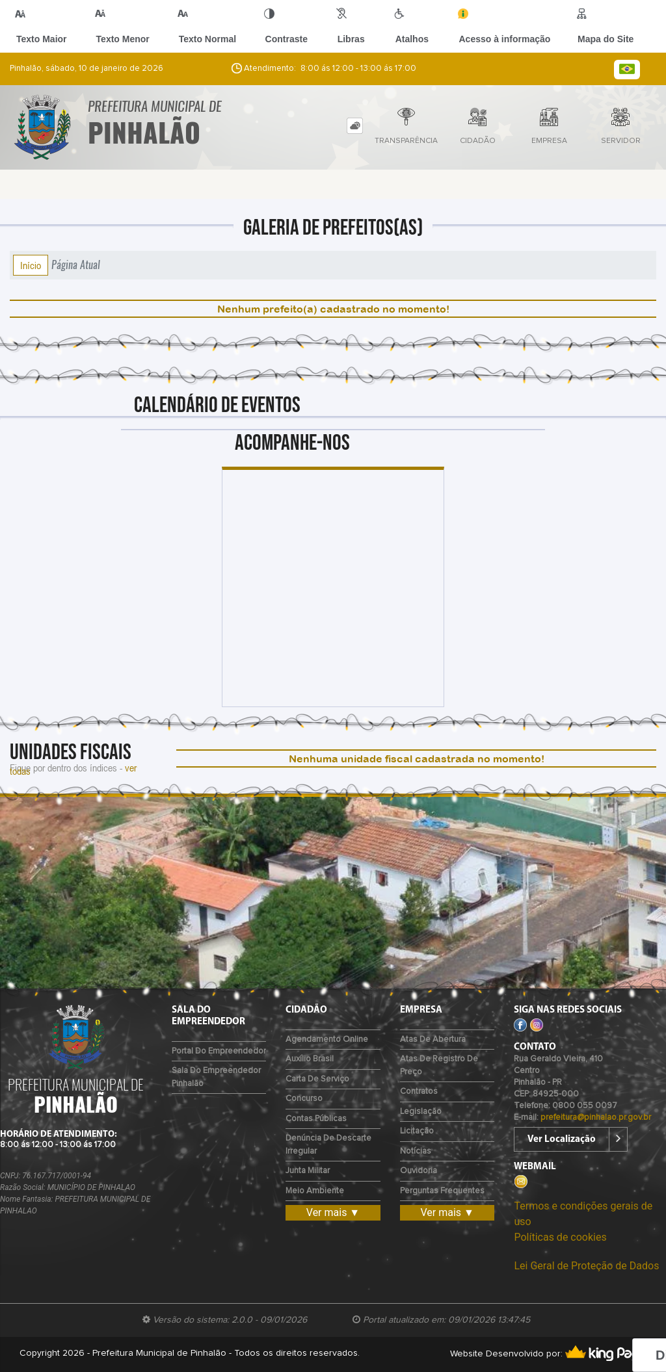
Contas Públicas (316, 1119)
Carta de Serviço (317, 1079)
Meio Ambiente (315, 1191)
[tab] (355, 126)
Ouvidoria (418, 1171)
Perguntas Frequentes (442, 1191)
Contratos (419, 1091)
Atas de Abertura (433, 1039)
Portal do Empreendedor (219, 1051)
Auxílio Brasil (310, 1059)
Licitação (417, 1131)
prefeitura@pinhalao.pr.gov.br (595, 1117)
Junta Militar (308, 1171)
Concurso (304, 1098)
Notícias (415, 1151)
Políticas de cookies (560, 1237)
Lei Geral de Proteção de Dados (586, 1266)
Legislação (421, 1111)
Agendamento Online (327, 1039)
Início (30, 265)
